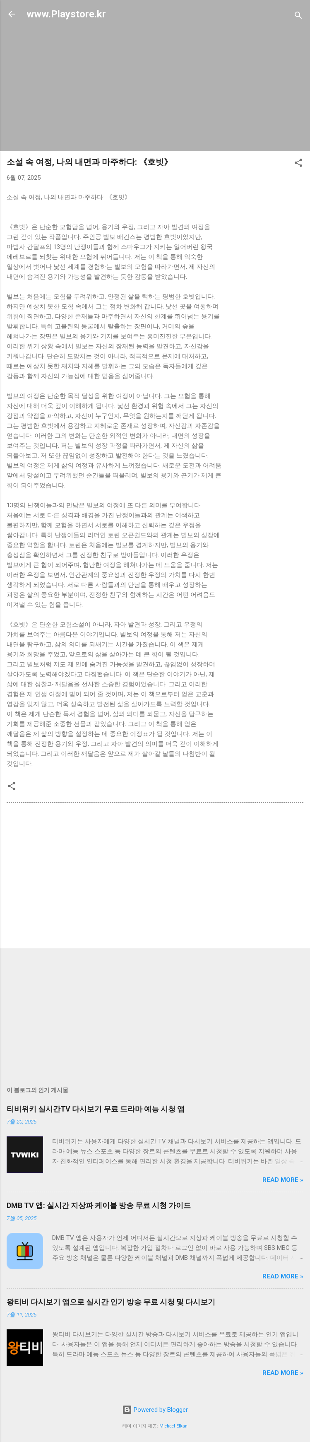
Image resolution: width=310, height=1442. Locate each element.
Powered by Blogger (155, 1409)
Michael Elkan (173, 1426)
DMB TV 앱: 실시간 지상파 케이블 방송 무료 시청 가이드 (99, 1205)
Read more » (282, 1180)
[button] (298, 164)
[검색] (298, 16)
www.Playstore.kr (66, 14)
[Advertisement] (155, 87)
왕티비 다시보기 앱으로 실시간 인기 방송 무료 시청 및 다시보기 (111, 1301)
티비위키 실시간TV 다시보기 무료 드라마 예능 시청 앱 (96, 1108)
